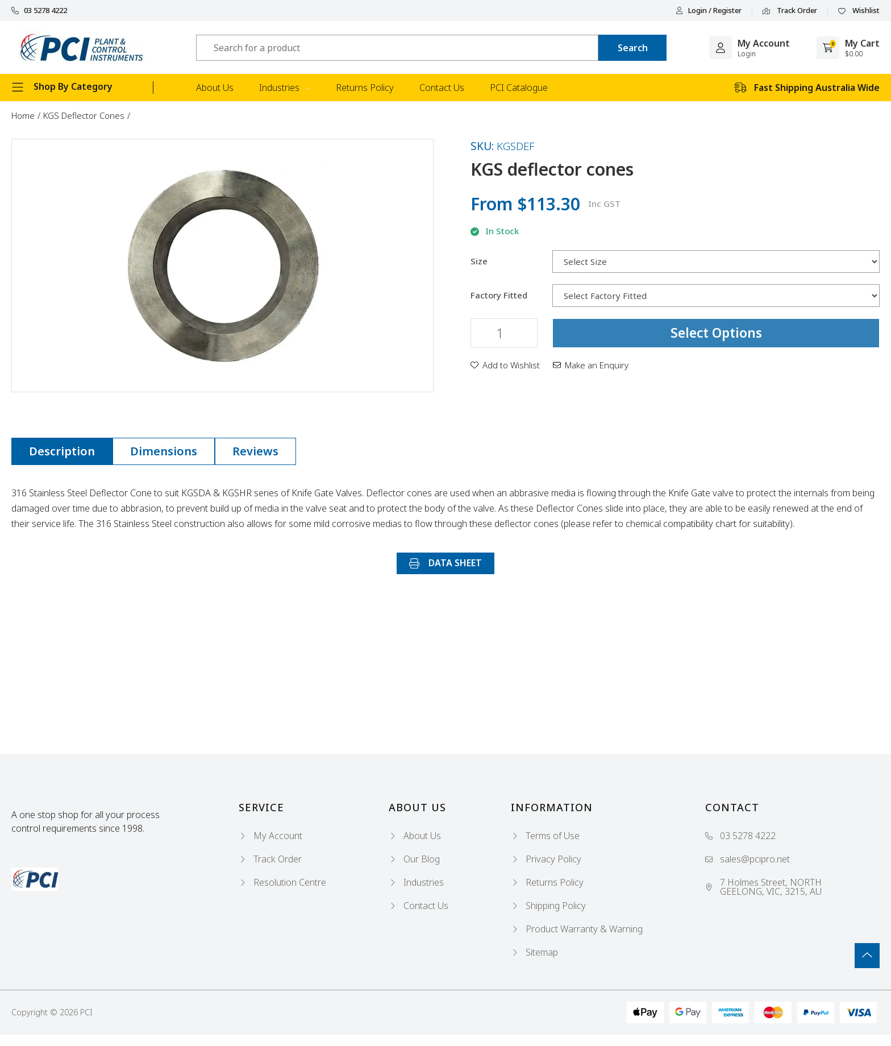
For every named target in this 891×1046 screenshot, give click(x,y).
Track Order (790, 11)
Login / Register (709, 10)
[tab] (62, 451)
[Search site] (632, 48)
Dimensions (163, 451)
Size (479, 261)
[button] (505, 365)
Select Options (716, 332)
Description (62, 451)
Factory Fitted (499, 295)
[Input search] (397, 48)
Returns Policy (365, 87)
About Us (215, 87)
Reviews (255, 451)
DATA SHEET (445, 563)
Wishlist (859, 11)
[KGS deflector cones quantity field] (504, 333)
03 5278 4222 (39, 10)
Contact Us (441, 87)
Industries (284, 87)
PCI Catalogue (519, 87)
